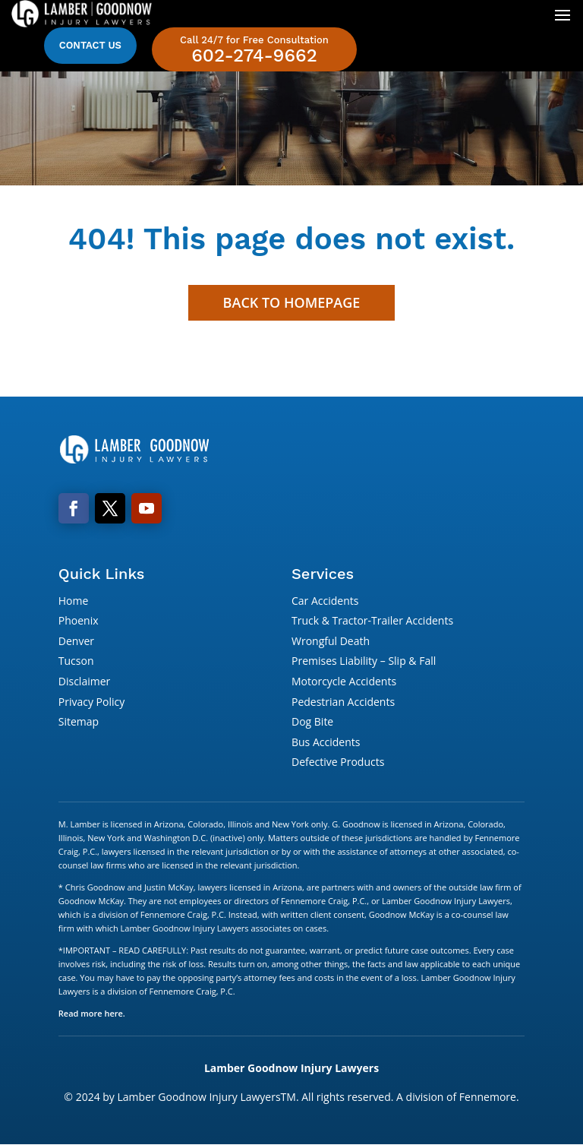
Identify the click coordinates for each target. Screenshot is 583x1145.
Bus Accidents (326, 742)
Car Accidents (325, 600)
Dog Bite (312, 721)
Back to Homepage (292, 302)
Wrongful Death (331, 641)
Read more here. (91, 1013)
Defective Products (338, 761)
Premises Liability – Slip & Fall (364, 660)
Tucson (76, 660)
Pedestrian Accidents (343, 701)
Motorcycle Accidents (344, 681)
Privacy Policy (91, 701)
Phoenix (78, 620)
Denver (76, 641)
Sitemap (78, 721)
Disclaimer (84, 681)
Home (73, 600)
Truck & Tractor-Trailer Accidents (372, 620)
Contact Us (90, 45)
